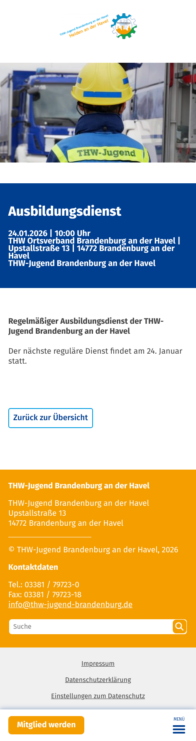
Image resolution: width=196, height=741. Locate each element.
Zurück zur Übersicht (50, 418)
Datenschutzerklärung (98, 680)
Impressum (98, 664)
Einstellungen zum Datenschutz (98, 696)
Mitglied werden (46, 725)
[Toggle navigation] (179, 725)
